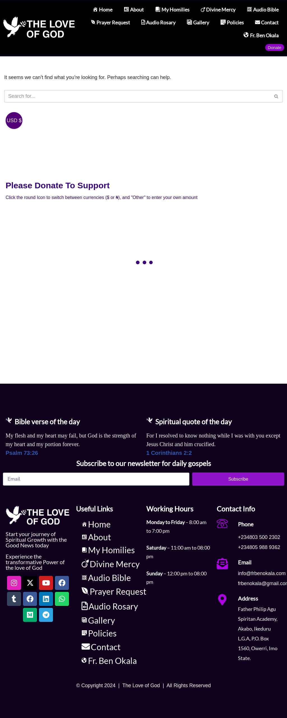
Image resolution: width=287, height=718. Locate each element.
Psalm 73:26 (22, 453)
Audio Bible (263, 9)
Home (102, 9)
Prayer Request (110, 22)
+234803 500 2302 (259, 537)
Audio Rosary (158, 22)
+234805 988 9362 (259, 547)
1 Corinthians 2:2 (169, 453)
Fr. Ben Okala (261, 35)
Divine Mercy (218, 9)
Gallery (198, 22)
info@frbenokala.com (262, 573)
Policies (232, 22)
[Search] (137, 96)
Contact (267, 22)
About (134, 9)
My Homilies (172, 9)
